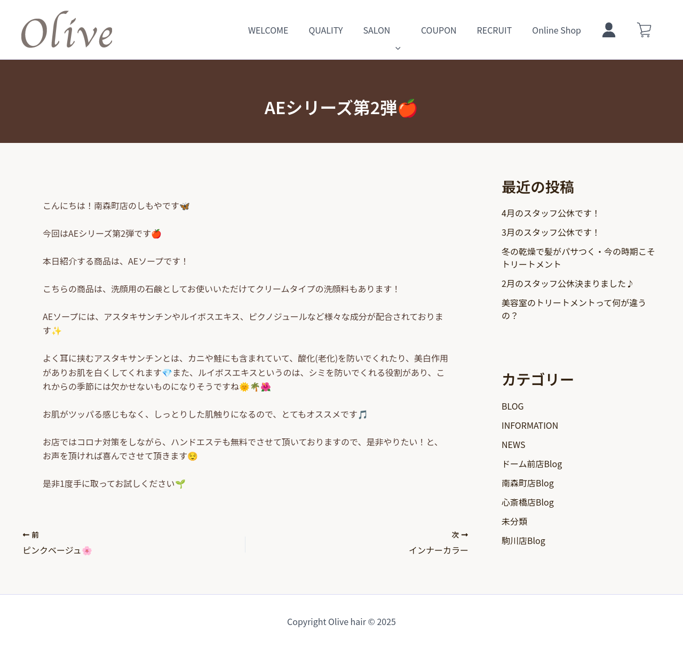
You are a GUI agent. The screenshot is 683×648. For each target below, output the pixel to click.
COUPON (453, 29)
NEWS (513, 444)
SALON (399, 30)
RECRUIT (505, 29)
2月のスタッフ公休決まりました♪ (568, 283)
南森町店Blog (528, 482)
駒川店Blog (523, 540)
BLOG (513, 405)
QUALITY (346, 29)
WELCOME (292, 29)
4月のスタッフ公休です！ (551, 212)
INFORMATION (530, 425)
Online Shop (564, 29)
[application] (413, 30)
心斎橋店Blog (528, 501)
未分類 (514, 521)
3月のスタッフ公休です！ (551, 232)
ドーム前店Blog (532, 463)
